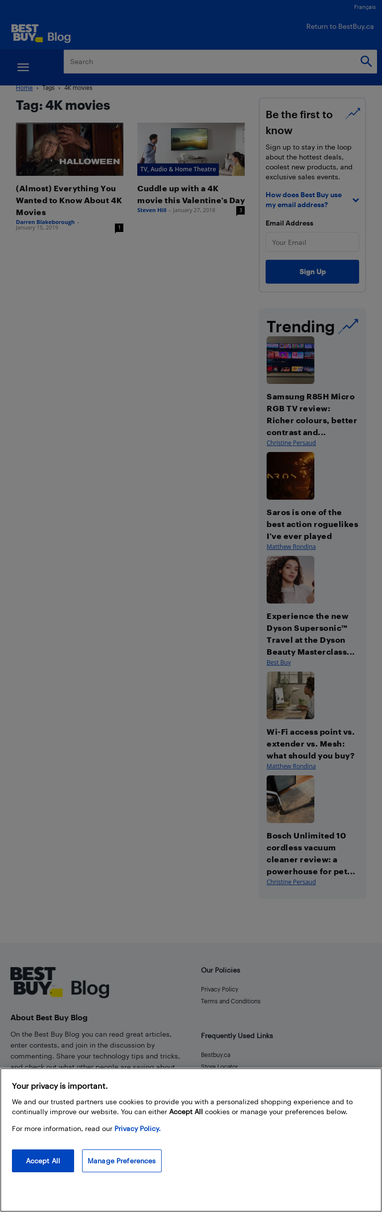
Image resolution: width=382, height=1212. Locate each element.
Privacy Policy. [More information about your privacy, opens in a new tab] (137, 1128)
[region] (191, 1140)
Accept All (43, 1160)
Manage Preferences (122, 1160)
